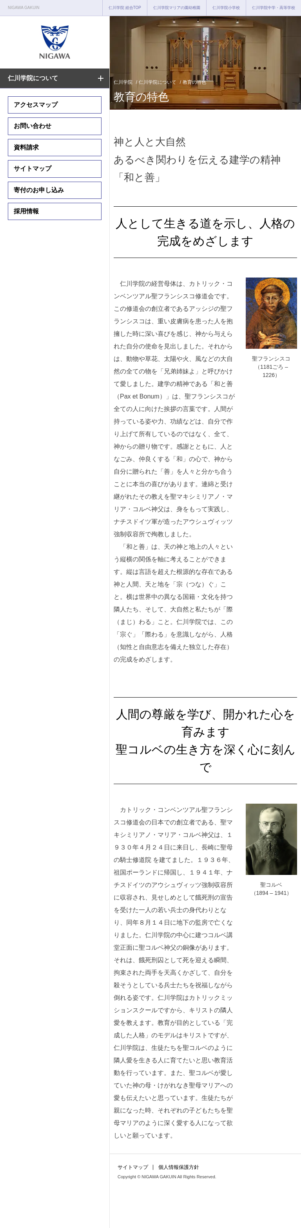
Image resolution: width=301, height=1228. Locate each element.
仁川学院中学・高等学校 (273, 7)
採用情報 (26, 211)
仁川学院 (123, 82)
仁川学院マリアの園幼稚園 (176, 7)
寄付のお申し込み (39, 190)
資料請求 (26, 147)
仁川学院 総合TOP (125, 7)
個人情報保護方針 (178, 1167)
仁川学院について (33, 78)
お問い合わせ (32, 126)
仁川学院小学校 (226, 7)
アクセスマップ (36, 104)
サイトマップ (32, 168)
